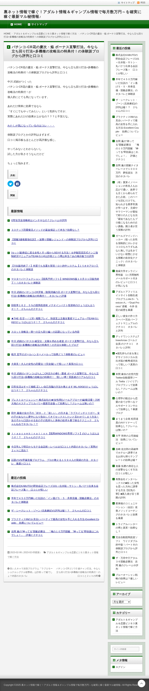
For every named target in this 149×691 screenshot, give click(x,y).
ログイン (120, 667)
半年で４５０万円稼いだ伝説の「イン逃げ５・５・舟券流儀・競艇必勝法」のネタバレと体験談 (127, 86)
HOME (18, 24)
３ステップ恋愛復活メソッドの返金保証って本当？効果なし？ (45, 229)
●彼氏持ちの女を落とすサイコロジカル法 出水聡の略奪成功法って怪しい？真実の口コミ (128, 360)
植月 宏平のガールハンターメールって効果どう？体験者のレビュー (48, 354)
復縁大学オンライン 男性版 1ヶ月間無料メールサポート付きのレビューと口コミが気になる (128, 278)
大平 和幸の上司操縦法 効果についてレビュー (127, 439)
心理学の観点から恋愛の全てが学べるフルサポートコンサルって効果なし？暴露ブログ (127, 405)
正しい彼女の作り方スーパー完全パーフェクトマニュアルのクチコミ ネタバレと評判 (127, 323)
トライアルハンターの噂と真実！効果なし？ (127, 528)
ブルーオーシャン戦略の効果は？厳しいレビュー (127, 578)
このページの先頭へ (141, 683)
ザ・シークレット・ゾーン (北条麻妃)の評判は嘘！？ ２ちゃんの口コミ (51, 510)
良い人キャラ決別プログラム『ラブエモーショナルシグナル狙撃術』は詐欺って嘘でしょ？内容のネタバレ (30, 572)
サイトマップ (39, 24)
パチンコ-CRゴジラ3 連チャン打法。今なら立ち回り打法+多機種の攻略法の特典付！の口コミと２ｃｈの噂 (78, 572)
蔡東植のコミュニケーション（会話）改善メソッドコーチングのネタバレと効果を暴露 (127, 511)
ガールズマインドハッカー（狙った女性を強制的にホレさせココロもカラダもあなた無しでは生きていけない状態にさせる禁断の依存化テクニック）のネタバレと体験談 (127, 250)
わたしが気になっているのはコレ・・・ (31, 125)
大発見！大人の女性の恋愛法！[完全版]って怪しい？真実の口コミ (47, 364)
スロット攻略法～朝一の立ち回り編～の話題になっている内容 (45, 331)
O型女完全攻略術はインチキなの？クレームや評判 (39, 220)
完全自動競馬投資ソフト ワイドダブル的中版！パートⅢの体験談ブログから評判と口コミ (127, 544)
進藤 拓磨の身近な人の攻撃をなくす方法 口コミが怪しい (128, 470)
